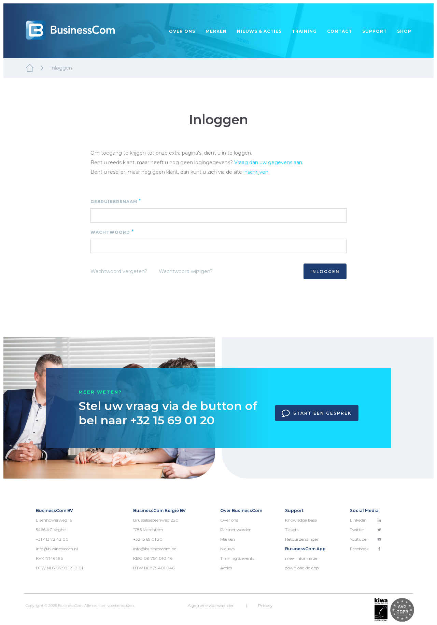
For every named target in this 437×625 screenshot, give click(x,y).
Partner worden (236, 529)
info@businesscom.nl (57, 548)
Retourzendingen (302, 539)
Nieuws (227, 548)
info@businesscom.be (154, 548)
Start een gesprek (317, 413)
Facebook (365, 548)
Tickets (291, 529)
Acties (226, 567)
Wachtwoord (112, 232)
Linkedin (365, 520)
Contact (339, 31)
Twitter (365, 529)
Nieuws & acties (259, 31)
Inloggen (325, 271)
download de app (302, 567)
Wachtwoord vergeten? (118, 271)
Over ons (182, 31)
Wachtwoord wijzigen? (186, 271)
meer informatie (301, 558)
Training (304, 31)
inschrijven (255, 172)
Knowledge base (301, 520)
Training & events (237, 558)
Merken (216, 31)
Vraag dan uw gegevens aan (268, 162)
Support (374, 31)
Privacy (265, 605)
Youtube (365, 539)
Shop (404, 31)
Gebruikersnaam (115, 201)
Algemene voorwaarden (211, 605)
